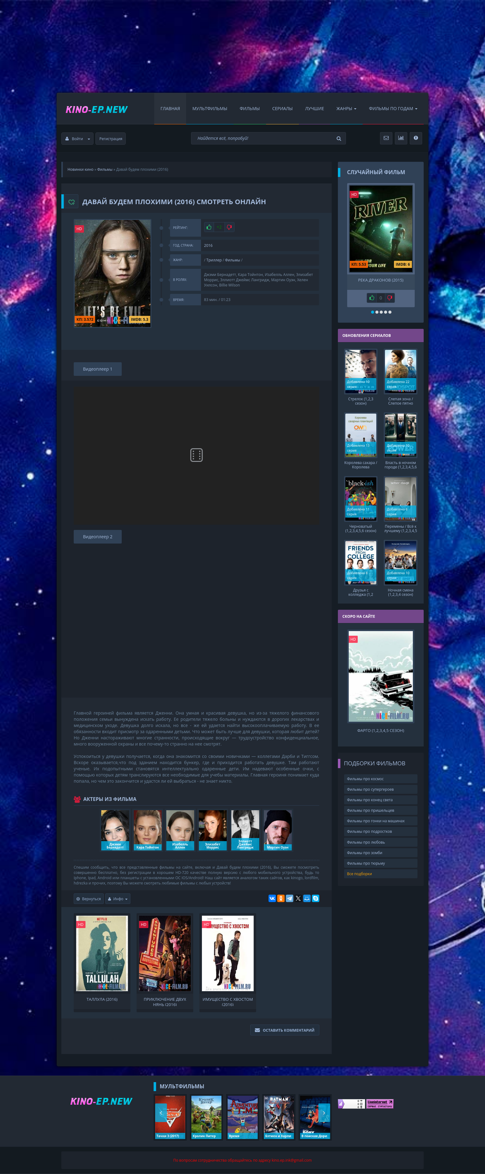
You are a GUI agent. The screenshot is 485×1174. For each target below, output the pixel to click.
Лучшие (314, 108)
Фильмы (250, 108)
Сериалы (282, 108)
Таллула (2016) (102, 999)
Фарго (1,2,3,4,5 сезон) (380, 730)
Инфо (118, 898)
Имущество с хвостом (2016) (228, 1001)
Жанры (346, 108)
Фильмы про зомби (364, 852)
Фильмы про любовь (366, 842)
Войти (77, 138)
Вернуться (88, 898)
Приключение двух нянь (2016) (165, 1001)
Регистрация (110, 138)
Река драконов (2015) (380, 280)
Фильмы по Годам (393, 108)
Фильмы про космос (365, 778)
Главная (170, 108)
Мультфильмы (209, 108)
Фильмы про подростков (369, 831)
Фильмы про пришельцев (370, 810)
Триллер (213, 260)
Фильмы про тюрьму (366, 863)
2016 (208, 245)
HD (79, 228)
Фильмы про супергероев (370, 789)
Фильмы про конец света (370, 799)
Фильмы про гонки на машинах (376, 821)
